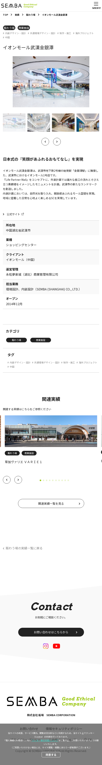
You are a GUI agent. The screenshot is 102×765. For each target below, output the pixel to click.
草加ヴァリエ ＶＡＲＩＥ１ (23, 461)
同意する (51, 755)
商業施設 (23, 28)
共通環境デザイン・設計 (42, 33)
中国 (7, 37)
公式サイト (13, 214)
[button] (7, 480)
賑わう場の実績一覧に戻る (24, 548)
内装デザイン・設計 (15, 33)
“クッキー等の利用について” (44, 740)
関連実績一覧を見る (51, 503)
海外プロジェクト (84, 33)
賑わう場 (9, 28)
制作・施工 (65, 33)
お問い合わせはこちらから (51, 632)
